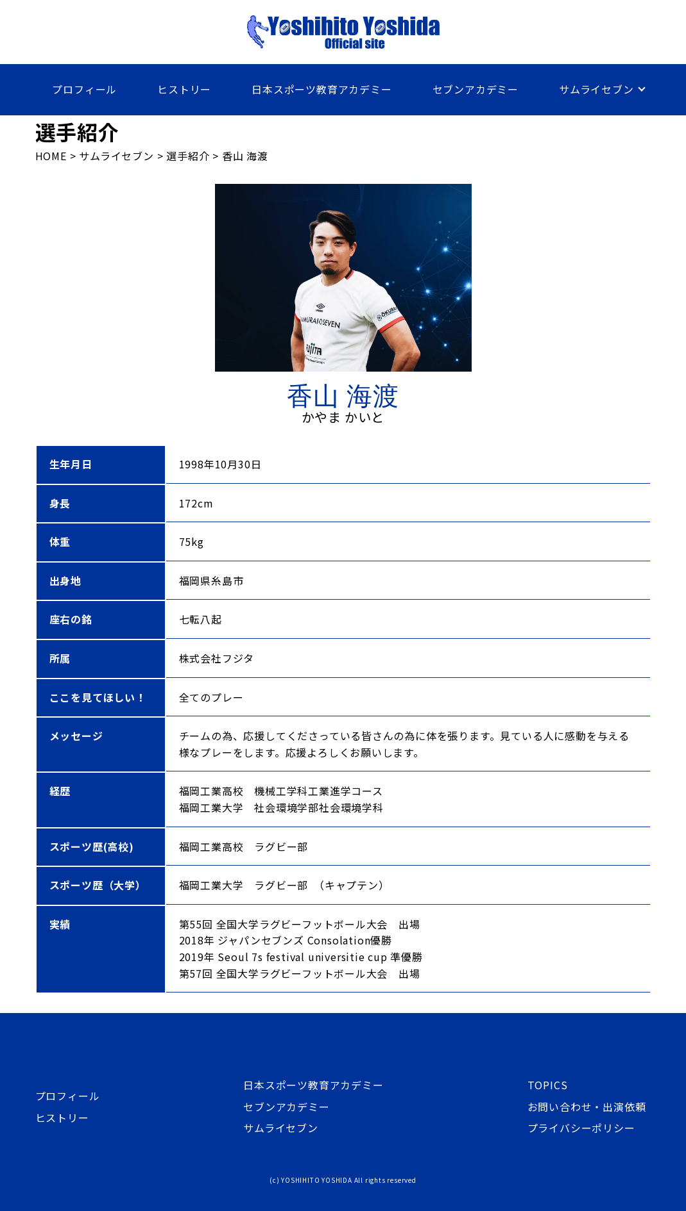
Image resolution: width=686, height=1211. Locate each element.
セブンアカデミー (476, 89)
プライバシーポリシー (581, 1127)
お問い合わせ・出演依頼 (586, 1106)
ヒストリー (184, 89)
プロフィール (84, 89)
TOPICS (547, 1084)
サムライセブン (596, 89)
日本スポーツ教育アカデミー (321, 89)
